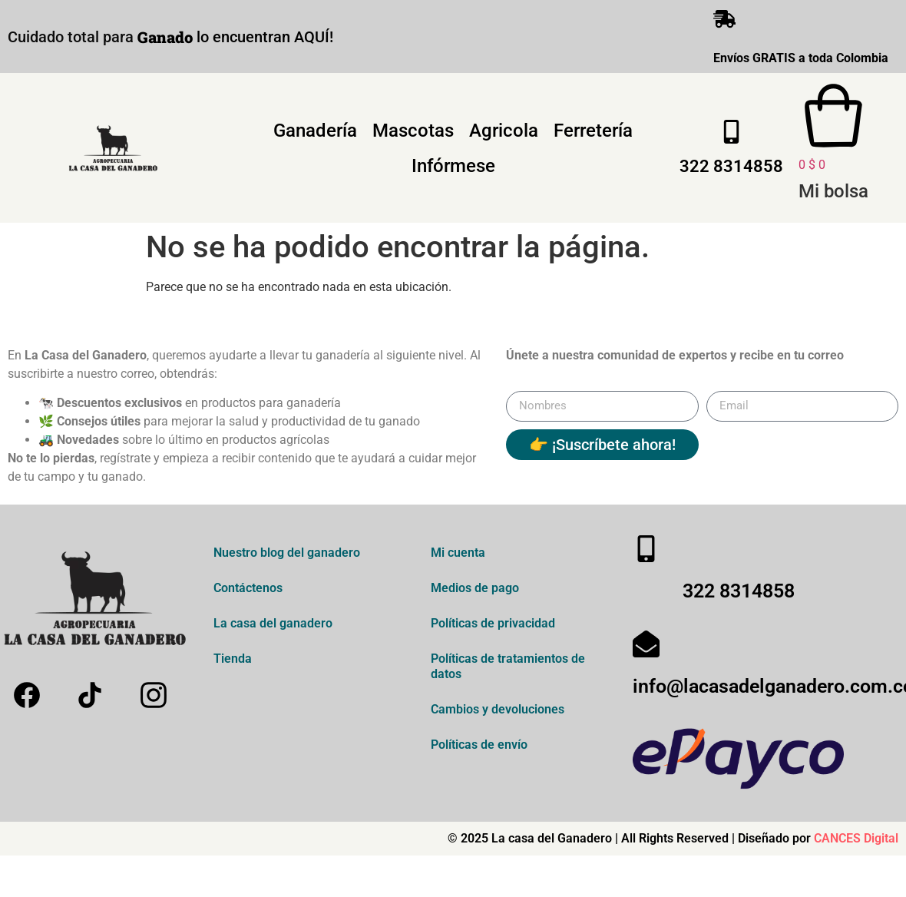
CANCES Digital (856, 841)
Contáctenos (248, 591)
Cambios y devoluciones (497, 712)
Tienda (232, 661)
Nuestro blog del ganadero (286, 555)
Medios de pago (475, 591)
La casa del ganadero (272, 626)
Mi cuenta (458, 555)
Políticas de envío (479, 747)
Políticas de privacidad (493, 626)
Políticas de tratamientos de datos (508, 669)
